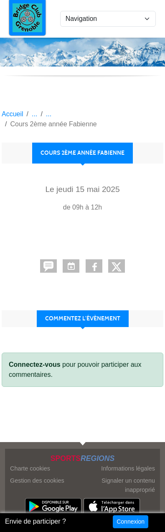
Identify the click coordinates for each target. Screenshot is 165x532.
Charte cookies (30, 468)
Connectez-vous (35, 364)
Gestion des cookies (37, 480)
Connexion (131, 521)
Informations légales (128, 468)
